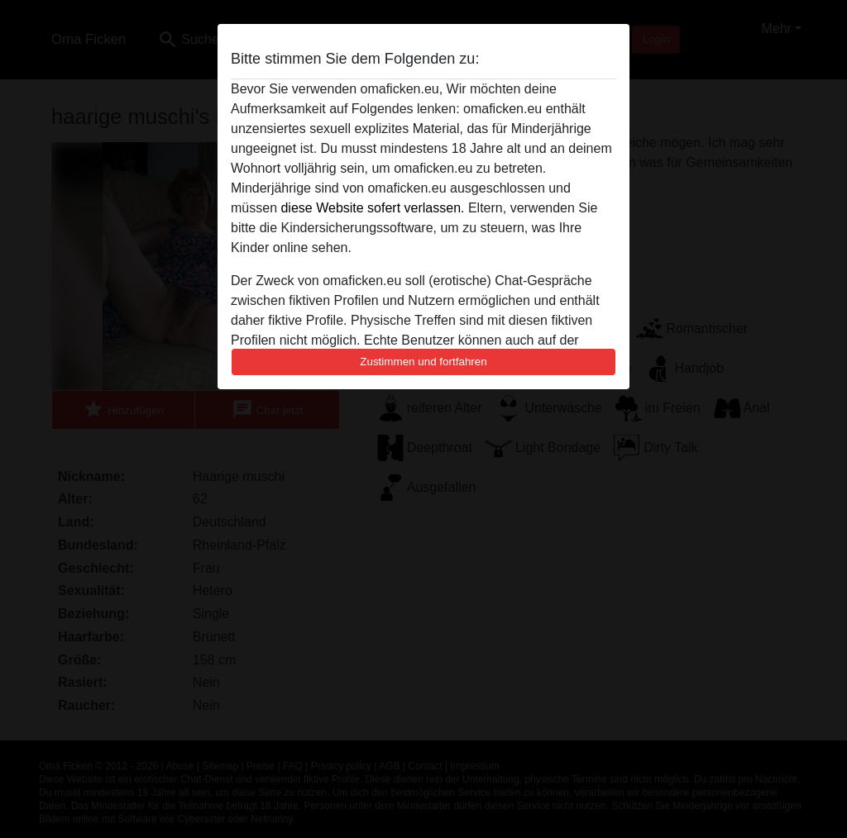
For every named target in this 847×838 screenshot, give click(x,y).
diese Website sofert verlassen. (372, 208)
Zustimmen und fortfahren (423, 361)
